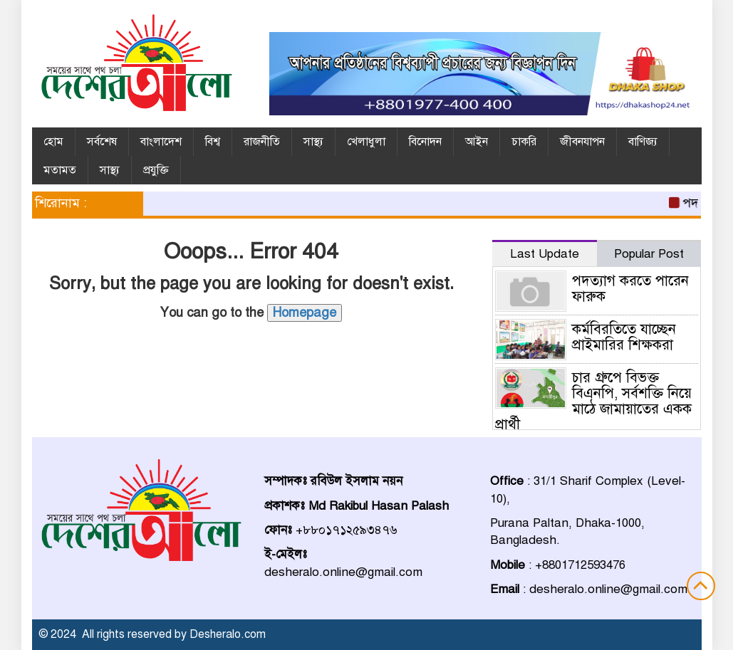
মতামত (59, 170)
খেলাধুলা (366, 142)
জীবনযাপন (582, 142)
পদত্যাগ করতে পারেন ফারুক (630, 288)
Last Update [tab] (544, 253)
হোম (53, 142)
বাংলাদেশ (161, 142)
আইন (476, 142)
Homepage (304, 312)
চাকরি (523, 142)
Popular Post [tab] (649, 253)
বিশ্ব (212, 142)
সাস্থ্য (313, 142)
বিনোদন (425, 142)
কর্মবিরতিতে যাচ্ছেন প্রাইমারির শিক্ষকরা (624, 337)
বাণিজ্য (642, 142)
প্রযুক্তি (156, 170)
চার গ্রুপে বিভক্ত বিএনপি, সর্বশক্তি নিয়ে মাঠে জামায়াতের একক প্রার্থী (593, 401)
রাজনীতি (262, 142)
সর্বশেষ (102, 142)
